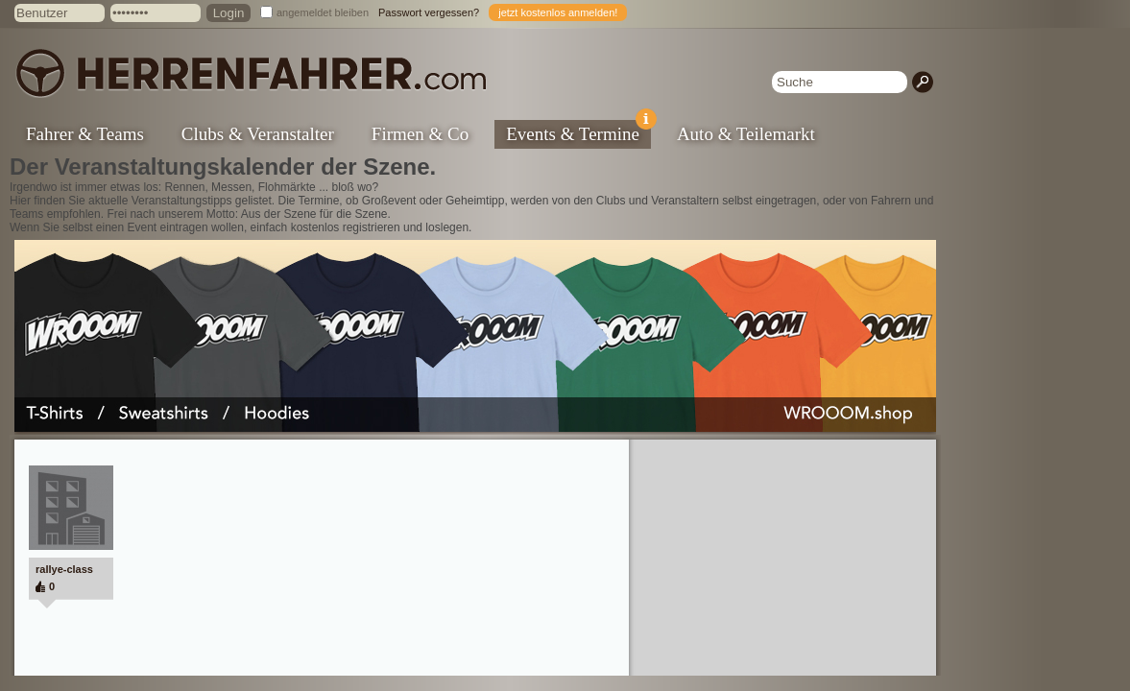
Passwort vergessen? (428, 12)
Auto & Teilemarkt (746, 134)
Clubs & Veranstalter (257, 134)
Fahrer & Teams (85, 134)
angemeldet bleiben (322, 12)
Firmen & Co (420, 134)
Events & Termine (578, 132)
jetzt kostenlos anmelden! (557, 12)
